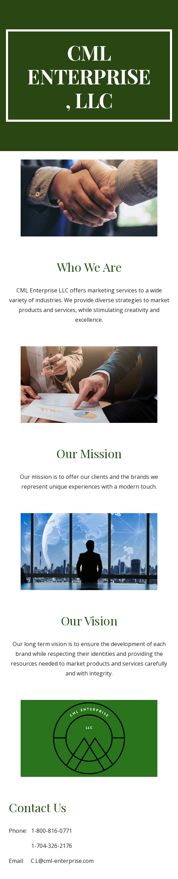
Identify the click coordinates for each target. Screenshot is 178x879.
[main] (89, 75)
